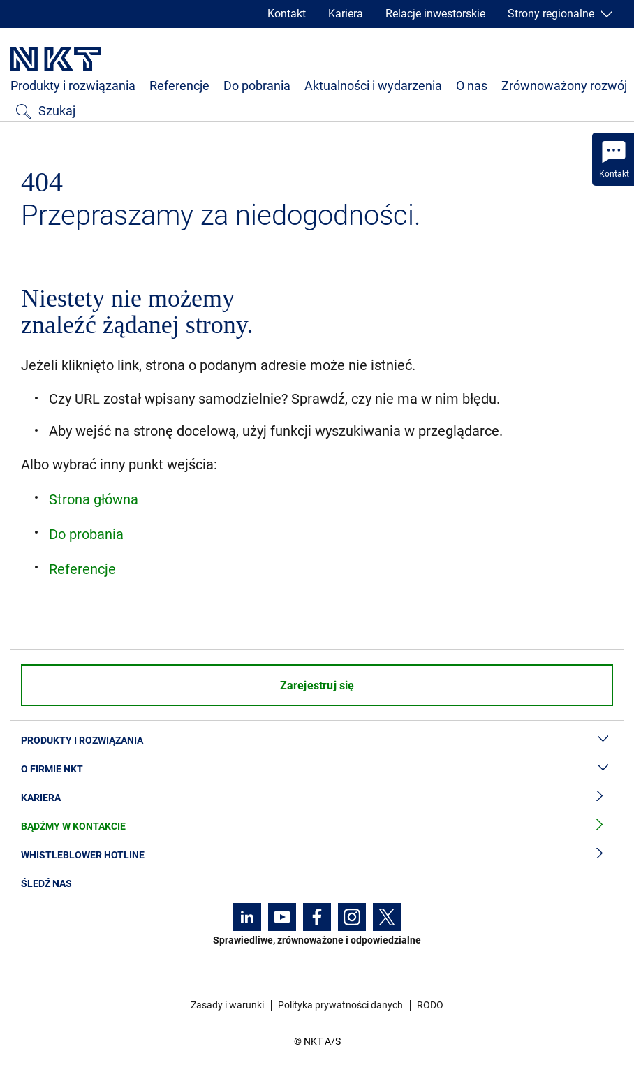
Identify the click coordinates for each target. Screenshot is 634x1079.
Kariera (345, 13)
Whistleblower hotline (317, 855)
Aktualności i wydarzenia (373, 85)
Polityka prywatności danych (340, 1005)
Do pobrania (256, 85)
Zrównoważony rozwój (564, 85)
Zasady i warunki (227, 1005)
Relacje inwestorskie (435, 13)
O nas (471, 85)
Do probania (86, 534)
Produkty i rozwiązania (72, 85)
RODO (430, 1005)
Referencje (179, 85)
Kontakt (286, 13)
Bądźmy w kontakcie (317, 826)
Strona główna (93, 499)
